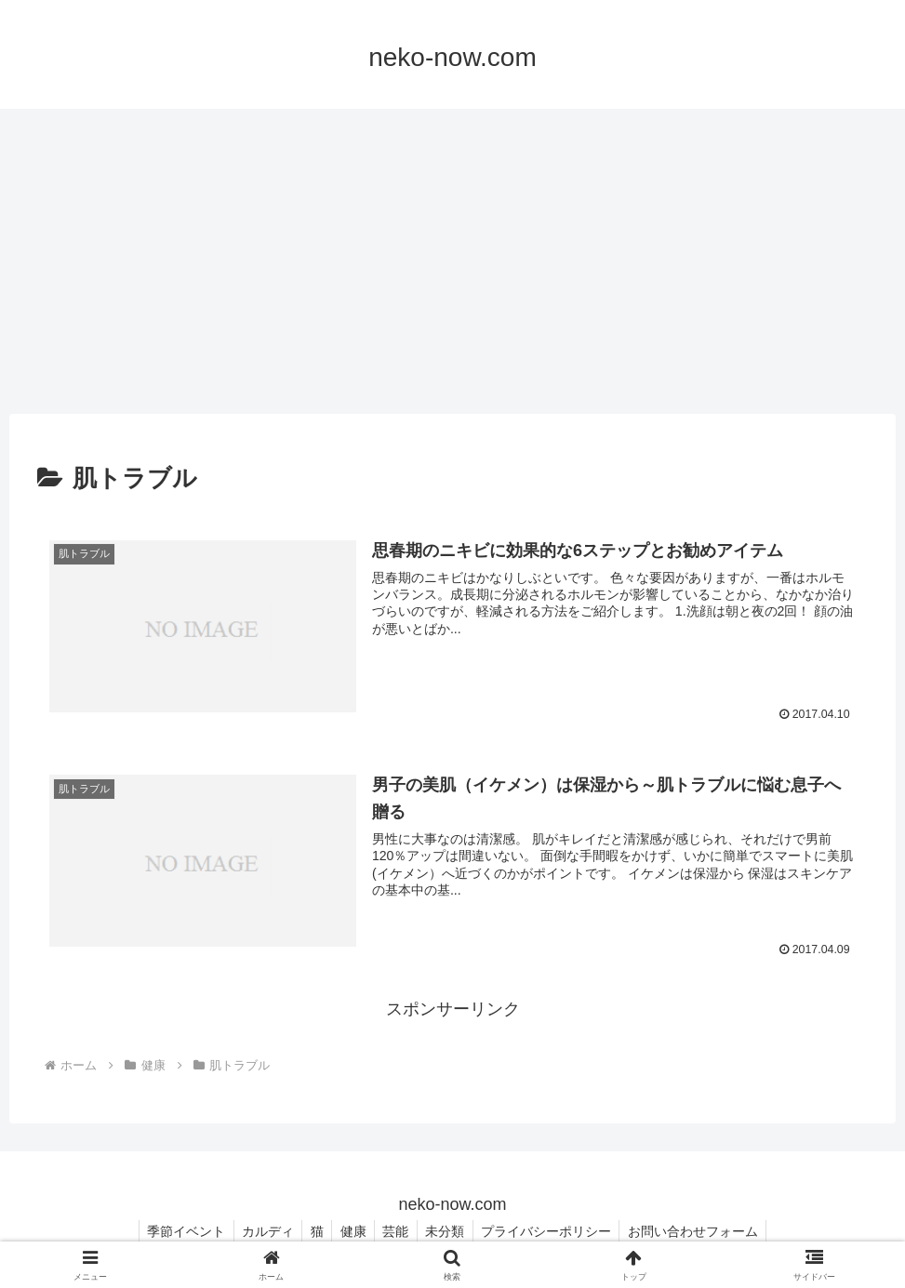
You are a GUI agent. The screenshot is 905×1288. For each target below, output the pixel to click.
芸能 (397, 1230)
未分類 (449, 1230)
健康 (352, 1230)
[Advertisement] (452, 261)
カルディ (260, 1230)
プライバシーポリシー (553, 1230)
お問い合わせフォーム (703, 1230)
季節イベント (176, 1230)
